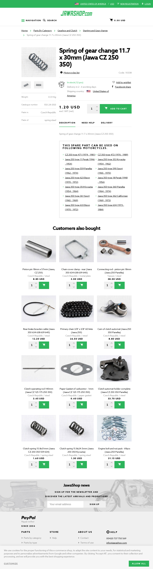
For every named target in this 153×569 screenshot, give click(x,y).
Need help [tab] (88, 122)
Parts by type (30, 542)
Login (146, 4)
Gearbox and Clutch (67, 30)
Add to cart (118, 108)
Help (54, 537)
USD (112, 4)
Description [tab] (67, 122)
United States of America (93, 4)
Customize (11, 563)
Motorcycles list (69, 72)
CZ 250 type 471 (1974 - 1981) (80, 154)
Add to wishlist (123, 82)
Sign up (94, 504)
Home (24, 30)
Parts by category (32, 537)
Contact (84, 537)
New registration (128, 4)
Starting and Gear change (95, 30)
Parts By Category (43, 30)
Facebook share (123, 87)
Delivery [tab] (107, 122)
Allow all (139, 563)
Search (49, 20)
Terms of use (87, 542)
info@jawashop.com (116, 542)
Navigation (31, 20)
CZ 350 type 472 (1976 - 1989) (113, 154)
